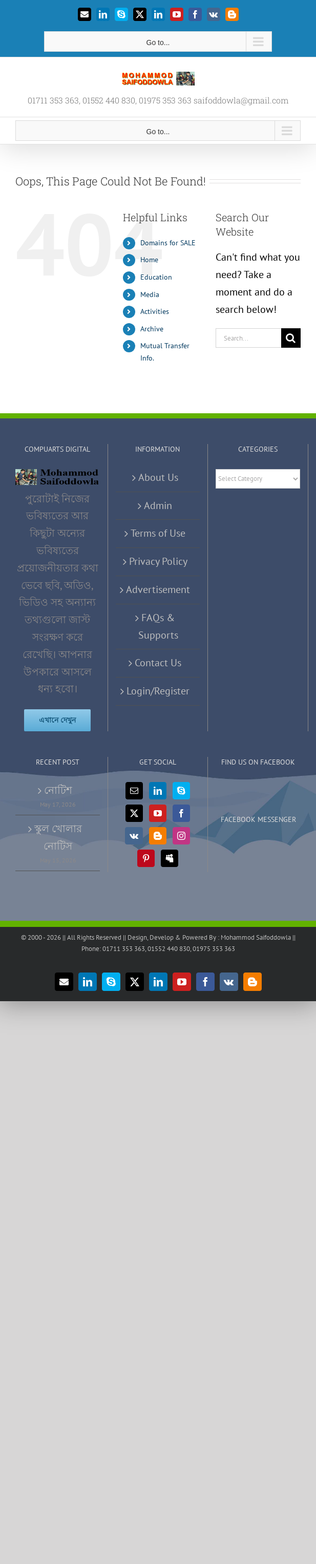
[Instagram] (181, 835)
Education (156, 277)
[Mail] (134, 790)
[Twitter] (134, 813)
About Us (158, 477)
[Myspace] (169, 858)
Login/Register (158, 691)
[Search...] (248, 338)
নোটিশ (58, 790)
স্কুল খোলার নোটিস (58, 837)
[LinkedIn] (157, 790)
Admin (158, 505)
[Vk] (134, 835)
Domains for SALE (168, 242)
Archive (151, 328)
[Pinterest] (146, 858)
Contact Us (158, 662)
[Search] (291, 338)
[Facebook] (181, 813)
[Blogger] (157, 835)
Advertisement (158, 589)
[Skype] (181, 790)
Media (149, 294)
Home (149, 259)
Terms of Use (158, 533)
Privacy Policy (158, 561)
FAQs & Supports (158, 626)
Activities (154, 311)
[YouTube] (157, 813)
